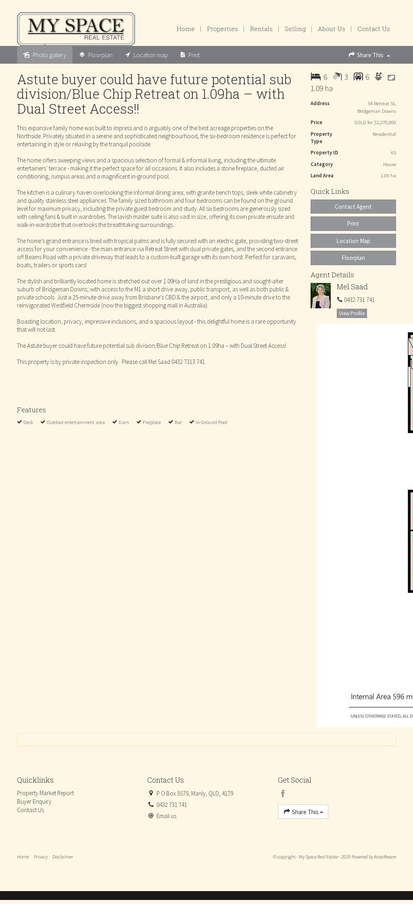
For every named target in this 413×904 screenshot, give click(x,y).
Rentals (261, 29)
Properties (222, 29)
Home (186, 29)
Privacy (41, 857)
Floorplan (353, 258)
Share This (369, 54)
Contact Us (373, 29)
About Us (331, 29)
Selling (295, 29)
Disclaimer (62, 857)
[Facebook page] (283, 794)
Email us (166, 816)
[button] (353, 223)
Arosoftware (385, 857)
